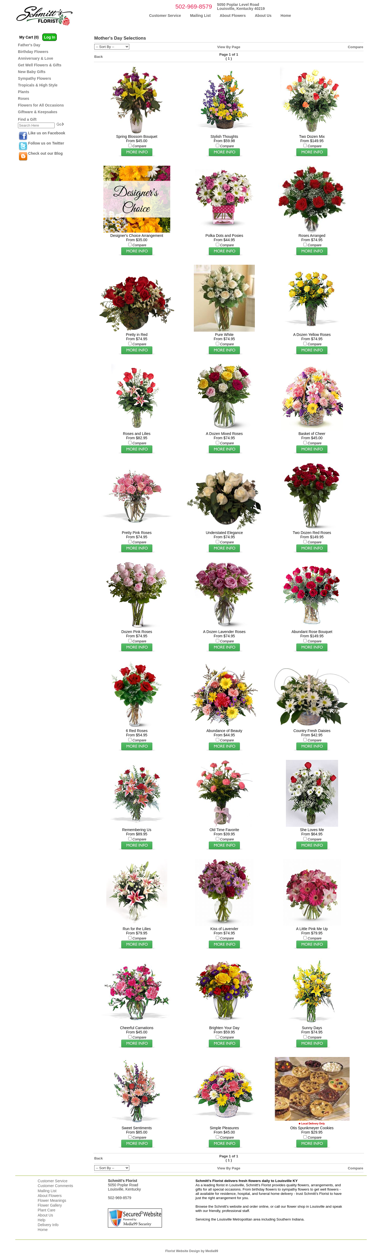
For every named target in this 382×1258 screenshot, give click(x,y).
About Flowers (50, 1195)
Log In (49, 37)
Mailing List (47, 1191)
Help (42, 1220)
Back (98, 57)
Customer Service (52, 1181)
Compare (355, 47)
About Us (45, 1215)
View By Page (228, 47)
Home (43, 1229)
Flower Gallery (50, 1205)
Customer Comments (55, 1186)
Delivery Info (48, 1225)
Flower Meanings (52, 1200)
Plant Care (46, 1210)
